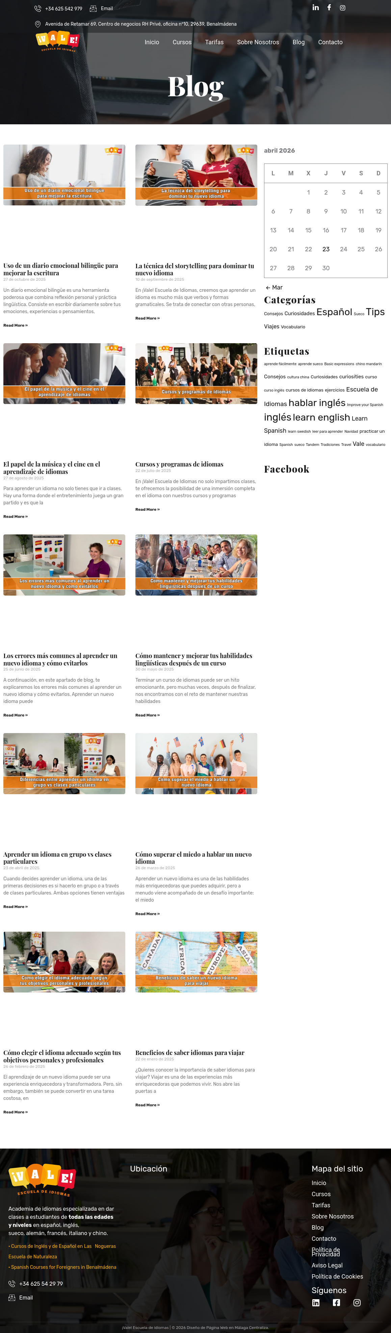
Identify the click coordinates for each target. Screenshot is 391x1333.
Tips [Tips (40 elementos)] (375, 312)
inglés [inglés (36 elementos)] (277, 417)
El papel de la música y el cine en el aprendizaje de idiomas (51, 468)
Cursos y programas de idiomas (179, 464)
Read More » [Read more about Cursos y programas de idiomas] (147, 509)
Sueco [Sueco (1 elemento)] (359, 314)
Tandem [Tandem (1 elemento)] (312, 445)
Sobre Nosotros (258, 42)
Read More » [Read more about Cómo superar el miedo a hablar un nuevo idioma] (147, 913)
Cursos (181, 42)
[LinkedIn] (316, 8)
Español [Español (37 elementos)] (334, 312)
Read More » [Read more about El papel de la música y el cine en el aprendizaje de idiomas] (15, 516)
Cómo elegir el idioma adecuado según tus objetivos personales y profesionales (62, 1056)
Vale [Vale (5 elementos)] (358, 443)
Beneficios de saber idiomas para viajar (189, 1053)
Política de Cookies (337, 1276)
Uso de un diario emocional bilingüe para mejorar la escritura (60, 269)
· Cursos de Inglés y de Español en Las (50, 1246)
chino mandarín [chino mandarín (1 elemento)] (369, 364)
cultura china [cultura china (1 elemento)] (298, 377)
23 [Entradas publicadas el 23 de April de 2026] (326, 249)
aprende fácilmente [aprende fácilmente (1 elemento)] (280, 364)
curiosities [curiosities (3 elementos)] (351, 377)
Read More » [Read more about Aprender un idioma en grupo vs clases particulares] (15, 906)
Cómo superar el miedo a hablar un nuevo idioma (193, 858)
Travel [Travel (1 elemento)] (346, 445)
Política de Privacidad (326, 1252)
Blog (298, 42)
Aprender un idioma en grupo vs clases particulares (57, 858)
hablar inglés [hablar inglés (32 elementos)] (317, 402)
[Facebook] (329, 8)
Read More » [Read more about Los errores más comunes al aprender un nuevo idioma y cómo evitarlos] (15, 715)
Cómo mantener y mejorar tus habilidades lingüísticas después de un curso (193, 659)
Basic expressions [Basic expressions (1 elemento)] (339, 364)
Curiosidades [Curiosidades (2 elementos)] (324, 376)
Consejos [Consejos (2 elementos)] (273, 313)
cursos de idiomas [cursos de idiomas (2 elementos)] (304, 390)
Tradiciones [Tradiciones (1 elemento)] (330, 445)
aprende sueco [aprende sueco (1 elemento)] (310, 364)
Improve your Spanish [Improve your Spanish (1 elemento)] (365, 405)
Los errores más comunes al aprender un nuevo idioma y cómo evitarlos (60, 659)
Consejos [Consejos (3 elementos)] (275, 377)
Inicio (151, 42)
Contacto (330, 42)
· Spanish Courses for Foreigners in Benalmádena (62, 1267)
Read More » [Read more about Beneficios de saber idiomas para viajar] (147, 1105)
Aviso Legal (327, 1265)
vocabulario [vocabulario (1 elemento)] (375, 445)
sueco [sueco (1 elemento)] (299, 445)
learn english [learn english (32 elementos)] (321, 417)
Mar (273, 287)
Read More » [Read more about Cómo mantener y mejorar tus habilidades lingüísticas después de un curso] (147, 715)
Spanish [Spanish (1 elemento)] (286, 445)
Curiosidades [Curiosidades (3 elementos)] (300, 313)
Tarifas (214, 42)
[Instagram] (343, 8)
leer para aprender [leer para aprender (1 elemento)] (327, 431)
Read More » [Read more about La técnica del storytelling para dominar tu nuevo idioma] (147, 318)
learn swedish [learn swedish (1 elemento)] (299, 431)
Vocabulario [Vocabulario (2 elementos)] (293, 326)
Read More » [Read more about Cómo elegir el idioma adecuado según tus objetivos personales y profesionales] (15, 1112)
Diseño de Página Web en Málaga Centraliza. (228, 1327)
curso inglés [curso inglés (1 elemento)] (274, 390)
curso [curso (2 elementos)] (371, 376)
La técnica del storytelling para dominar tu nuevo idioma (194, 269)
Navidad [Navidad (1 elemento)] (351, 431)
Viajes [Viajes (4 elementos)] (271, 326)
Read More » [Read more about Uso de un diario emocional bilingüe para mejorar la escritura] (15, 325)
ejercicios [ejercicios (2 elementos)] (335, 390)
